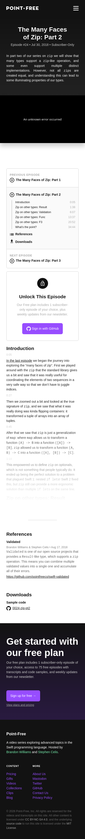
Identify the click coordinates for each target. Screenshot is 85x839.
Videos (11, 783)
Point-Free (16, 734)
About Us (39, 774)
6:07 (72, 212)
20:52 (71, 222)
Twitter (37, 783)
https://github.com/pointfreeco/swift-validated (37, 576)
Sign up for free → (23, 696)
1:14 (9, 459)
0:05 (72, 202)
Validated (13, 542)
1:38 (72, 207)
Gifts (9, 778)
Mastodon (39, 778)
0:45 (9, 426)
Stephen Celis (48, 752)
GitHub (38, 788)
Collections (14, 788)
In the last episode (19, 360)
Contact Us (40, 793)
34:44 (71, 227)
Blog (9, 797)
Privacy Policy (42, 797)
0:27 (9, 395)
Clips (9, 793)
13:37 (71, 217)
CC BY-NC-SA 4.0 (36, 819)
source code (14, 823)
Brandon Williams (18, 752)
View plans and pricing (20, 705)
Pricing (11, 774)
